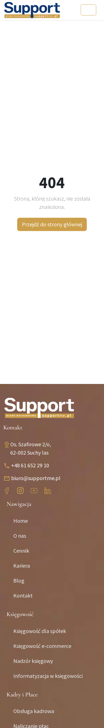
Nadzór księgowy (33, 660)
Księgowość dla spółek (39, 630)
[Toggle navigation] (88, 10)
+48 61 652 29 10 (30, 465)
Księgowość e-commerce (42, 645)
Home (20, 520)
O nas (19, 535)
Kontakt (23, 595)
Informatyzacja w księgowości (48, 675)
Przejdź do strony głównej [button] (52, 224)
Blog (18, 580)
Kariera (21, 565)
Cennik (21, 550)
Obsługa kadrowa (33, 711)
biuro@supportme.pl (35, 478)
